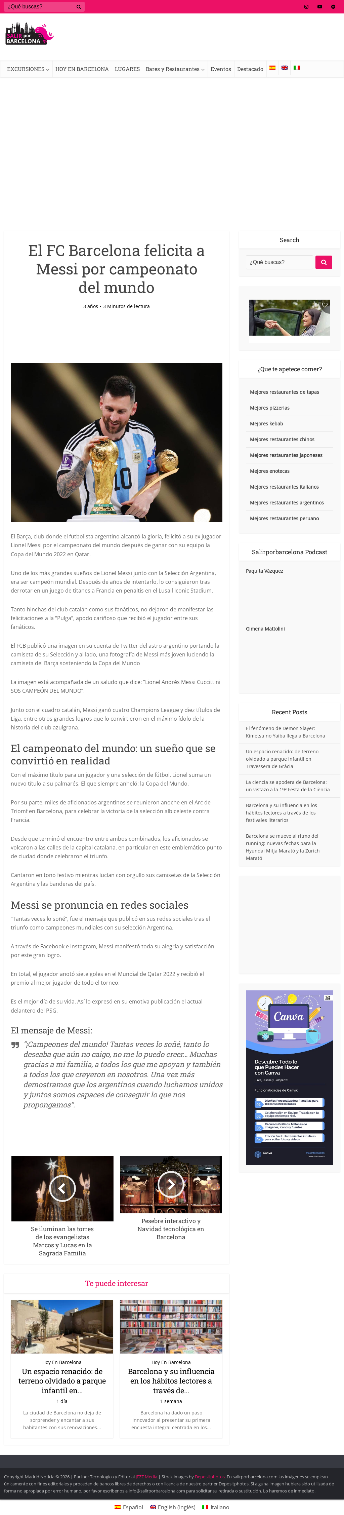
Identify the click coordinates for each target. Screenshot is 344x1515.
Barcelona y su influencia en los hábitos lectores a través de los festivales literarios (281, 812)
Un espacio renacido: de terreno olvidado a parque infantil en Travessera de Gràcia (282, 758)
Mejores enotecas (270, 471)
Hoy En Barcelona (62, 1362)
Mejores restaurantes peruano (284, 518)
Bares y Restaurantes (173, 68)
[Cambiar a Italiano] (297, 68)
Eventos (221, 68)
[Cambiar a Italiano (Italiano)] (215, 1507)
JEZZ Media (147, 1477)
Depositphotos (210, 1477)
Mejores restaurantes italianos (284, 487)
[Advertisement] (172, 170)
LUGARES (127, 68)
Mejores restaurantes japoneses (286, 455)
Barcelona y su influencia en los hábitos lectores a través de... (171, 1380)
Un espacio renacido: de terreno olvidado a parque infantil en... (62, 1380)
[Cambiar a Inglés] (284, 68)
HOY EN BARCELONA (82, 68)
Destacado (250, 68)
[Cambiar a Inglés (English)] (172, 1507)
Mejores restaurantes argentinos (287, 502)
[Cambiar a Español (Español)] (128, 1507)
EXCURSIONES (25, 68)
